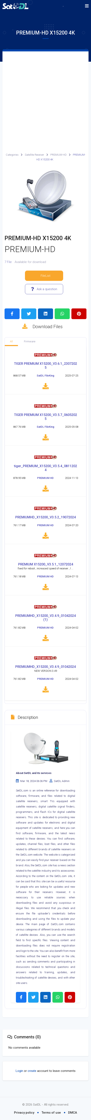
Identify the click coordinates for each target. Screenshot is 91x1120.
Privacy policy (24, 1112)
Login (19, 1077)
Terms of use (51, 1112)
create (32, 1077)
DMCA (72, 1112)
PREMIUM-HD (58, 154)
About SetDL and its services (33, 779)
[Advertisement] (45, 98)
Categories (12, 154)
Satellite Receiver (34, 154)
